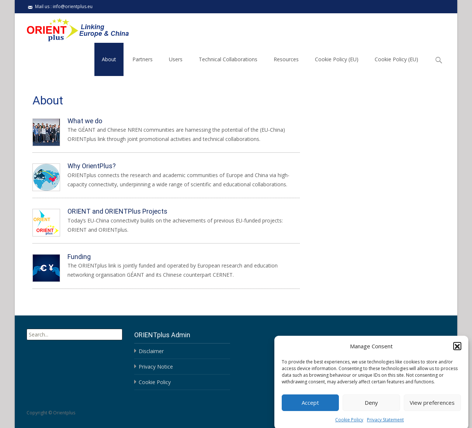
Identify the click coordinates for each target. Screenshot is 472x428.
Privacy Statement (385, 423)
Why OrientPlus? (91, 166)
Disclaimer (151, 351)
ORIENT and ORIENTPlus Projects (117, 211)
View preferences (432, 406)
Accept (310, 406)
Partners (142, 59)
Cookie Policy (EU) (336, 59)
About (109, 59)
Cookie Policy (349, 423)
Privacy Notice (156, 366)
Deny (371, 406)
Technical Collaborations (228, 59)
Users (176, 59)
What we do (84, 121)
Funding (79, 256)
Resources (286, 59)
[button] (457, 349)
